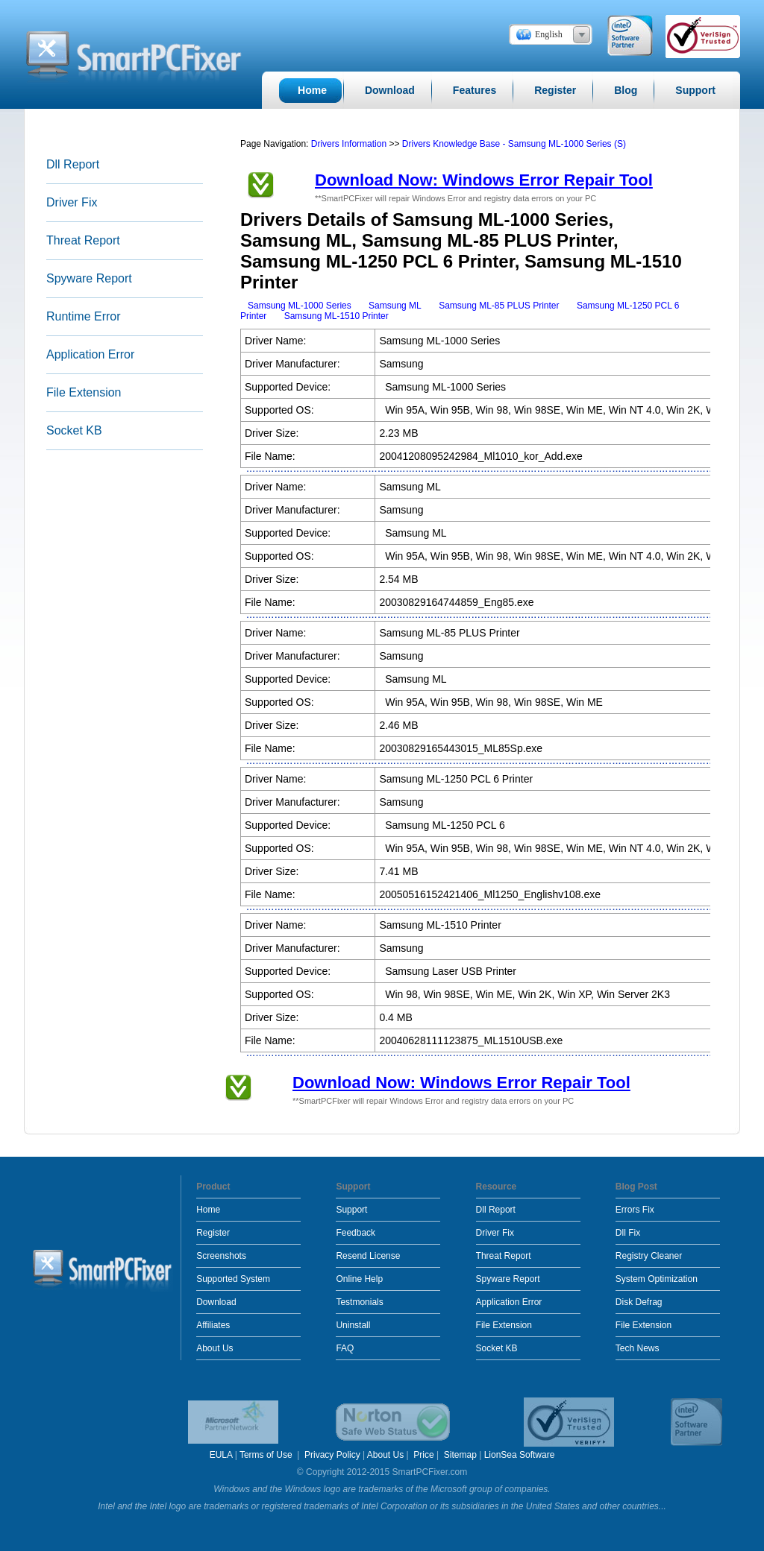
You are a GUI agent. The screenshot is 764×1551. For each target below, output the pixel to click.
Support (351, 1209)
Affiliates (213, 1325)
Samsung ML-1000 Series (299, 305)
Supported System (233, 1279)
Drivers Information (350, 144)
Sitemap (460, 1455)
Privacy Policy (332, 1455)
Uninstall (353, 1325)
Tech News (638, 1348)
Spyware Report (89, 278)
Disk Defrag (639, 1302)
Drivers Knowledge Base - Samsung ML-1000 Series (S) (514, 144)
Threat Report (83, 240)
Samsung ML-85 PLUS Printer (499, 305)
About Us (214, 1348)
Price (423, 1455)
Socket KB (74, 430)
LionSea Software (519, 1455)
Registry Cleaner (649, 1256)
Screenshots (221, 1256)
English (549, 34)
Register (213, 1233)
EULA (221, 1455)
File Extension (84, 392)
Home (208, 1209)
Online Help (359, 1279)
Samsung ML (395, 305)
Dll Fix (628, 1233)
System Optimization (657, 1279)
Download (216, 1302)
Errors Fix (635, 1209)
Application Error (90, 354)
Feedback (355, 1233)
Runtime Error (83, 316)
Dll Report (72, 164)
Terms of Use (267, 1455)
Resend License (368, 1256)
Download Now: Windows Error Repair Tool (484, 180)
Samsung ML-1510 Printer (336, 316)
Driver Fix (71, 202)
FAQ (345, 1348)
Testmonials (359, 1302)
